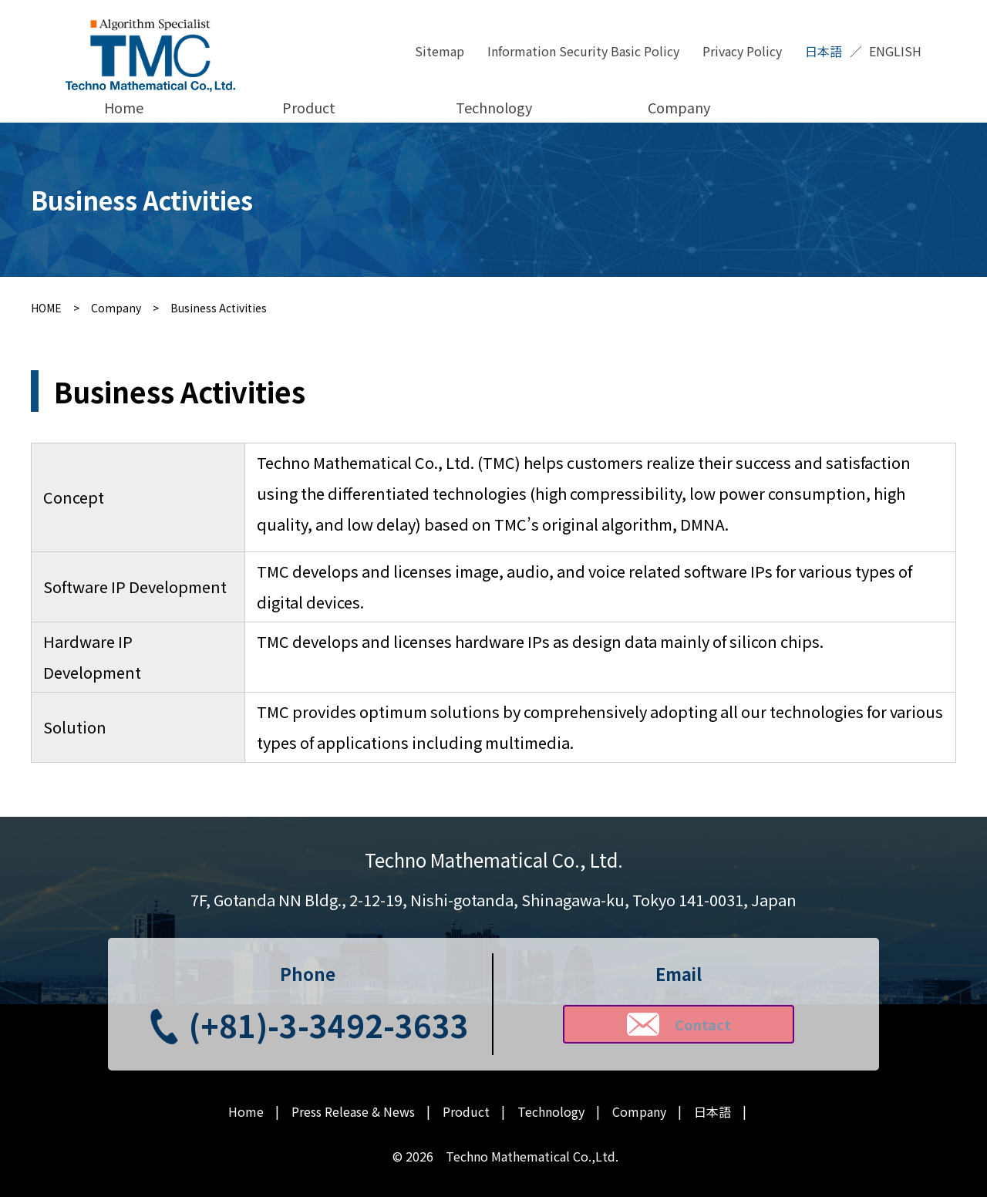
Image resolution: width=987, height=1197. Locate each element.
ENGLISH (895, 51)
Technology (494, 107)
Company (679, 107)
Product (308, 107)
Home (123, 107)
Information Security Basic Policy (583, 51)
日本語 (823, 51)
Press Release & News (353, 1111)
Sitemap (439, 51)
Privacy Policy (742, 51)
